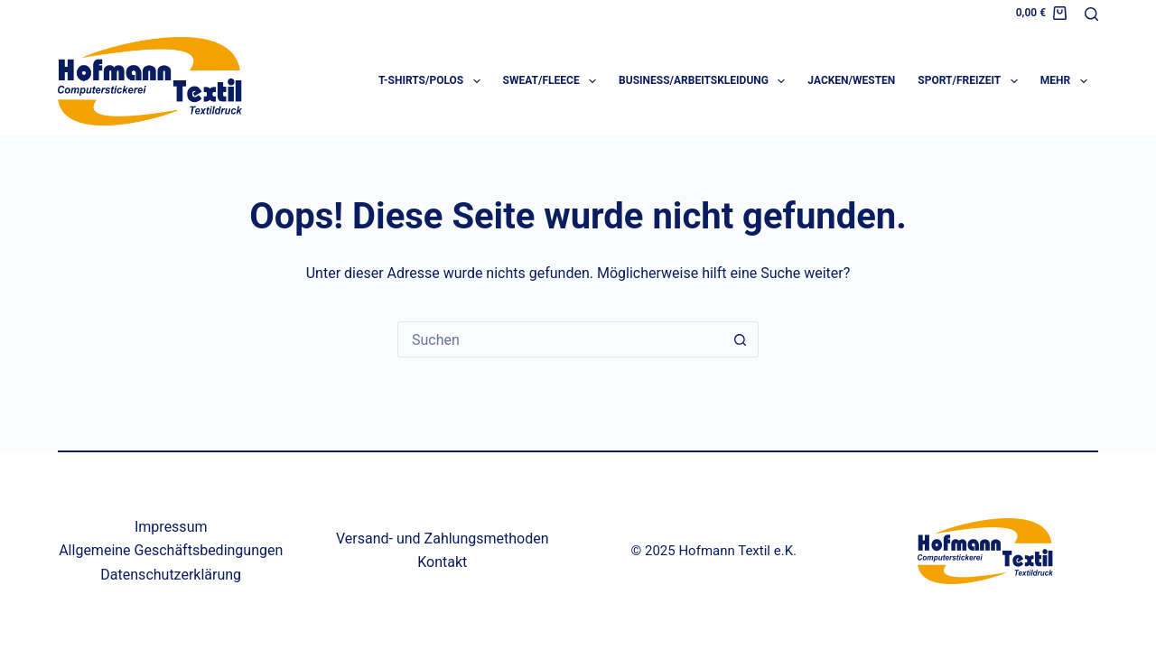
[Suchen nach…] (559, 339)
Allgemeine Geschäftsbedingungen (171, 550)
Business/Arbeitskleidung (705, 81)
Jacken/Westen (851, 80)
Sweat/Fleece (553, 81)
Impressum (171, 526)
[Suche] (1091, 14)
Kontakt (442, 562)
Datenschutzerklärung (170, 574)
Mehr (1067, 81)
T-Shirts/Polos (433, 81)
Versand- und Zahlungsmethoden (442, 538)
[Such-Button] (740, 339)
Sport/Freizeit (971, 81)
